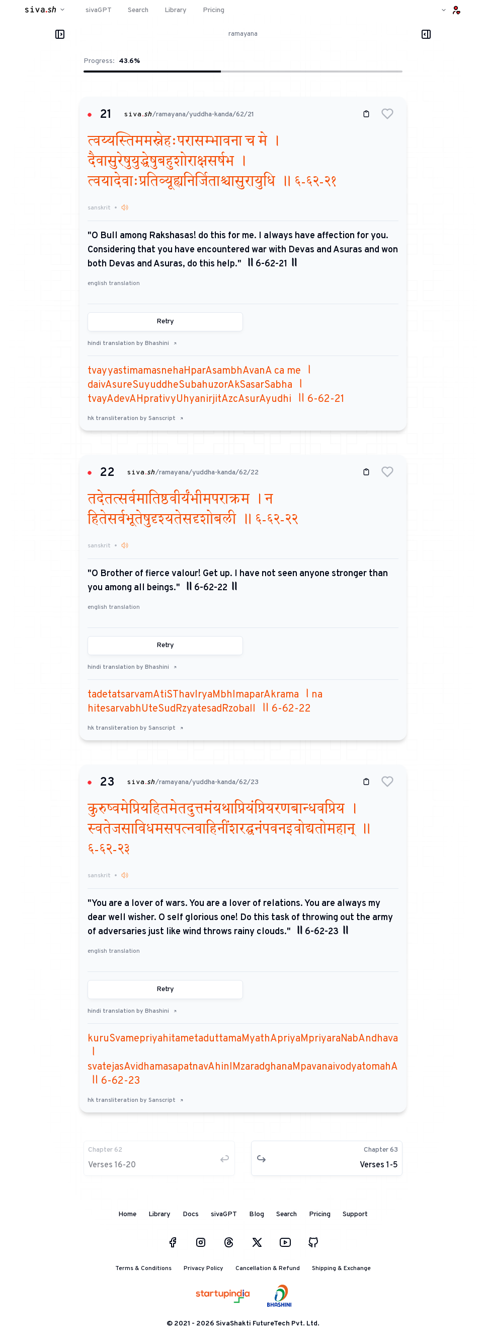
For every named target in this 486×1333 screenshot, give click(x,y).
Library (159, 1214)
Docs (191, 1214)
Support (355, 1214)
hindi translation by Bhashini (132, 343)
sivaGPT (224, 1214)
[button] (387, 114)
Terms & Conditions (143, 1269)
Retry (165, 321)
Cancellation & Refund (267, 1269)
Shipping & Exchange (341, 1269)
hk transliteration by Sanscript (136, 418)
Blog (256, 1214)
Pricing (320, 1214)
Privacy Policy (203, 1269)
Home (127, 1214)
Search (286, 1214)
